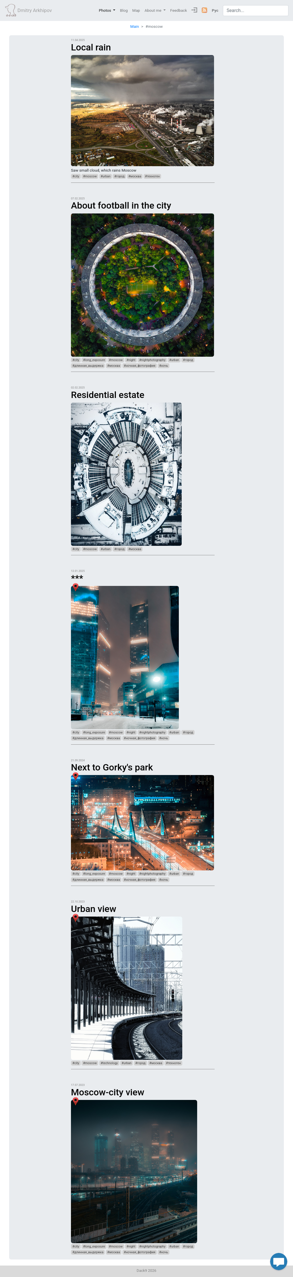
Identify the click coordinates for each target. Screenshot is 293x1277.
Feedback (178, 10)
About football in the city (121, 205)
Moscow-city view (107, 1092)
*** (77, 578)
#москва (134, 176)
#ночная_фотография (139, 366)
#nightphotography (152, 360)
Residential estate (107, 394)
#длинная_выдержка (87, 366)
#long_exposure (94, 360)
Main (134, 26)
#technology (109, 1063)
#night (130, 360)
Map (136, 10)
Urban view (93, 908)
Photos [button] (105, 10)
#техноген (152, 176)
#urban (105, 176)
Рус (215, 10)
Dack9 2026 (147, 1270)
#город (119, 176)
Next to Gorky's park (112, 767)
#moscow (90, 176)
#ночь (163, 366)
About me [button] (153, 10)
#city (75, 176)
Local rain (91, 47)
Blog (124, 10)
